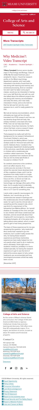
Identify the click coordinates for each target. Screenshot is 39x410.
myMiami (32, 14)
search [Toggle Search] (30, 32)
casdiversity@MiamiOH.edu (13, 358)
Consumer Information (12, 386)
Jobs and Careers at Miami (13, 404)
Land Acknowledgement (13, 389)
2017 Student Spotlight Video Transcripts (18, 45)
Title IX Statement (10, 394)
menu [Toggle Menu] (10, 32)
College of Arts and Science (18, 23)
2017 (5, 67)
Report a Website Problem (13, 402)
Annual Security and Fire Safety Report (18, 399)
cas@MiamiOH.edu (10, 349)
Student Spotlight (25, 65)
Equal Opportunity (10, 381)
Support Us (24, 14)
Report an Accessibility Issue (14, 397)
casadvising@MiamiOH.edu (13, 354)
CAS (5, 65)
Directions (7, 362)
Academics (13, 65)
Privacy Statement (10, 391)
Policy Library (9, 384)
